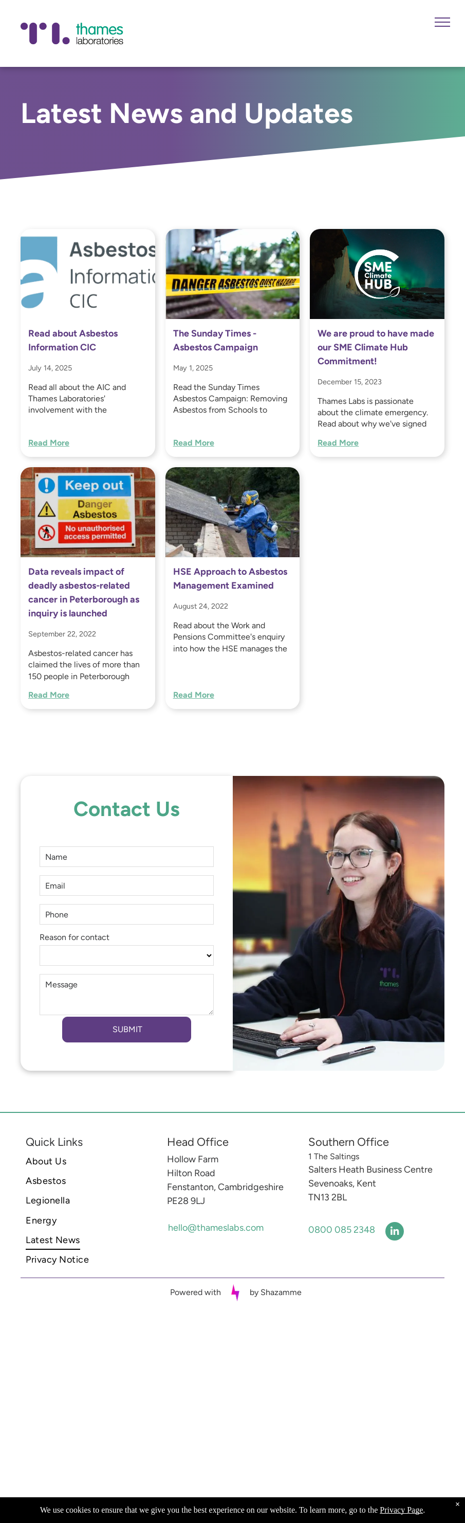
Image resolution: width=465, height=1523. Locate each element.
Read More (48, 443)
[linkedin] (394, 1232)
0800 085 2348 (341, 1229)
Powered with (195, 1292)
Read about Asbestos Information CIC (73, 340)
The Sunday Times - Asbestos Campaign (215, 340)
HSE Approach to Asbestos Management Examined (230, 578)
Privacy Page (401, 1510)
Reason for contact (74, 937)
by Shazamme (276, 1292)
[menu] (442, 22)
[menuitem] (89, 1161)
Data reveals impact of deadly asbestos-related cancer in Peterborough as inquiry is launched (83, 592)
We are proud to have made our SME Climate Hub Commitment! (376, 347)
